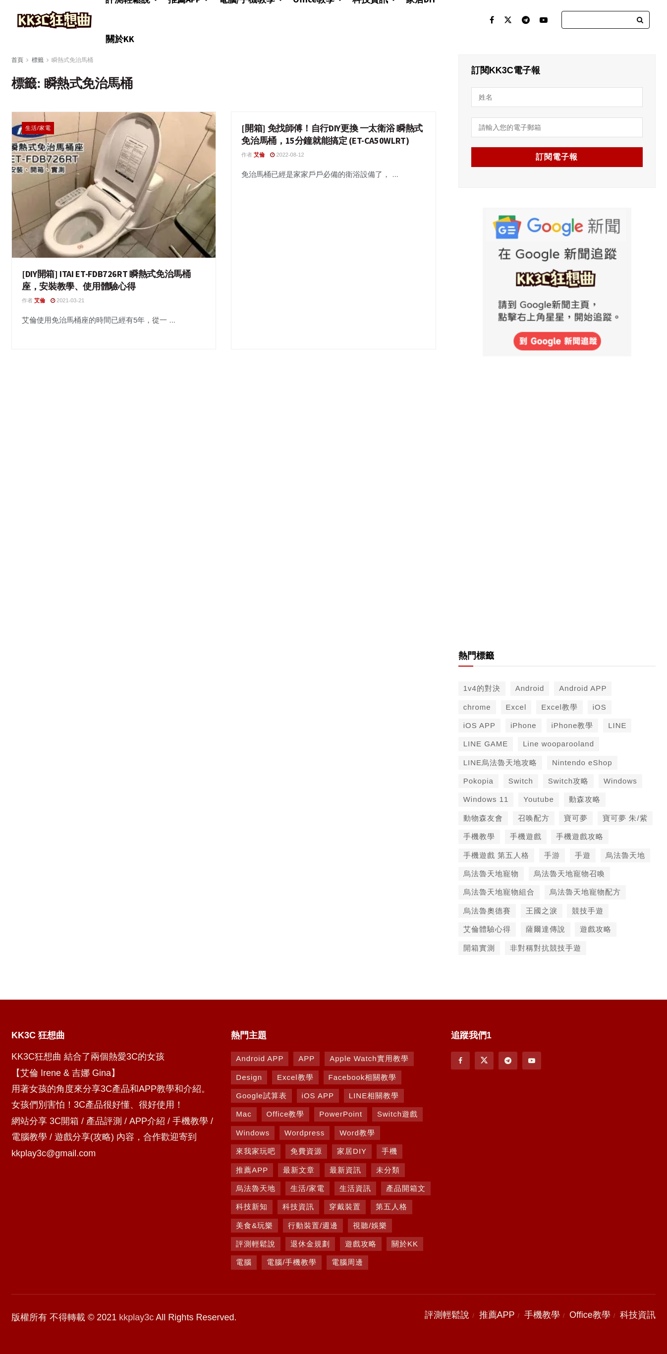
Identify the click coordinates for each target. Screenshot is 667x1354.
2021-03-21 (67, 300)
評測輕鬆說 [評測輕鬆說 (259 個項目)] (256, 1243)
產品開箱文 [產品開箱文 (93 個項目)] (406, 1187)
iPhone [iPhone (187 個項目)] (523, 724)
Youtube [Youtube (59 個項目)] (538, 798)
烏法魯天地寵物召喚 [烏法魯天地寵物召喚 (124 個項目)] (569, 872)
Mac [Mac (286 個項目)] (243, 1113)
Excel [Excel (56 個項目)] (516, 706)
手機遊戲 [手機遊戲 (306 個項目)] (526, 835)
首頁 (17, 59)
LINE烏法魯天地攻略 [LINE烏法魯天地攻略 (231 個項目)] (500, 761)
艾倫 (39, 300)
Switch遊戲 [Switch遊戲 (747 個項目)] (397, 1113)
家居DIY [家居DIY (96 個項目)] (352, 1150)
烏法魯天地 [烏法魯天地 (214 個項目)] (625, 854)
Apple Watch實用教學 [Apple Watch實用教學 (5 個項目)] (369, 1057)
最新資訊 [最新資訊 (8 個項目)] (345, 1169)
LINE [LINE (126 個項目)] (617, 724)
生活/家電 (38, 128)
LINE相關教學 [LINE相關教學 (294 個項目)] (374, 1094)
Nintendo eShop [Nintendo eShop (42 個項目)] (582, 761)
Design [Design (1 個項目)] (249, 1076)
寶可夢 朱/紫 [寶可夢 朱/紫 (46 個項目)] (625, 817)
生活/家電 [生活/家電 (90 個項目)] (307, 1187)
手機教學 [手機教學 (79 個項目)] (479, 835)
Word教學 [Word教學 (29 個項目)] (357, 1132)
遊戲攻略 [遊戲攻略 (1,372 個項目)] (361, 1243)
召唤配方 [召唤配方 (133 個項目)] (534, 817)
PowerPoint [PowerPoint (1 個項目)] (340, 1113)
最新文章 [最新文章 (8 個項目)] (299, 1169)
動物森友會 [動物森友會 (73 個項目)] (483, 817)
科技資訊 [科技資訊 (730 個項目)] (298, 1205)
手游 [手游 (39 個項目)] (552, 854)
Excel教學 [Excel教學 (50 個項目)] (559, 706)
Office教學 (590, 1314)
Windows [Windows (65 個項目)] (620, 780)
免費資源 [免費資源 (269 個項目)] (306, 1150)
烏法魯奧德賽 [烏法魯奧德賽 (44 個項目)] (487, 909)
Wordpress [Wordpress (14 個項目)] (304, 1132)
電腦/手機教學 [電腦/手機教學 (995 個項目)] (292, 1261)
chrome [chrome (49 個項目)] (477, 706)
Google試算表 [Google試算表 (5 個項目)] (261, 1094)
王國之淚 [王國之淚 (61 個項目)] (541, 909)
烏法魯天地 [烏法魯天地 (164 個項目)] (256, 1187)
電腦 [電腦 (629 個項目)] (244, 1261)
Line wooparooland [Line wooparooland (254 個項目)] (558, 742)
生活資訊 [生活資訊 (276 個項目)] (355, 1187)
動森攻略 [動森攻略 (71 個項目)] (585, 798)
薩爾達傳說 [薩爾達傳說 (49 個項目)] (545, 928)
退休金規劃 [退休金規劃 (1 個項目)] (310, 1243)
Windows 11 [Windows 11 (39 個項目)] (486, 798)
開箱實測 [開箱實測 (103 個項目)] (479, 947)
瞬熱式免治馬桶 (72, 59)
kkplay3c (136, 1316)
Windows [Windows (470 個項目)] (253, 1132)
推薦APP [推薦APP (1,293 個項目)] (252, 1169)
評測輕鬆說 (447, 1314)
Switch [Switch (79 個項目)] (520, 780)
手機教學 (542, 1314)
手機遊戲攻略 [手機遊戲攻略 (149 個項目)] (580, 835)
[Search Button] (641, 20)
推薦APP (497, 1314)
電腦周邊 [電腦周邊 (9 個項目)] (347, 1261)
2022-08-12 (287, 155)
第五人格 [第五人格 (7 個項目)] (391, 1205)
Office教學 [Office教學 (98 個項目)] (286, 1113)
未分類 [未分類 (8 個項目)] (388, 1169)
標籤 (38, 59)
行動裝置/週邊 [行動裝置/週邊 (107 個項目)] (313, 1224)
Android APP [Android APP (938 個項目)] (259, 1057)
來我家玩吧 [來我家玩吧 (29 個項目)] (256, 1150)
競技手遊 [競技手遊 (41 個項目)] (588, 909)
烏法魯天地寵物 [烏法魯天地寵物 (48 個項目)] (491, 872)
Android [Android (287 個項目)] (530, 687)
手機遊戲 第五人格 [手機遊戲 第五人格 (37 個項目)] (496, 854)
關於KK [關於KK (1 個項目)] (404, 1243)
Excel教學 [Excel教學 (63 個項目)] (295, 1076)
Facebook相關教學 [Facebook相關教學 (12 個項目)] (363, 1076)
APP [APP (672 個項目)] (306, 1057)
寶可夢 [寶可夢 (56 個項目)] (576, 817)
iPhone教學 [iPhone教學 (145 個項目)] (573, 724)
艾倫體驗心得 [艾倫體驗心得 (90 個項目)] (487, 928)
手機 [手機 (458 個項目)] (389, 1150)
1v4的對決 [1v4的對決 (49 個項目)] (481, 687)
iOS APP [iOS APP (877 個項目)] (318, 1094)
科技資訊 (638, 1314)
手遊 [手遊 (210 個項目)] (583, 854)
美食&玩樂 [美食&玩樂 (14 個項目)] (254, 1224)
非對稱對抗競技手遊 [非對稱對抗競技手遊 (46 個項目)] (545, 947)
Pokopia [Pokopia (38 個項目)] (478, 780)
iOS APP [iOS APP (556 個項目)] (479, 724)
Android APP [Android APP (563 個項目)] (583, 687)
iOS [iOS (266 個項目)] (600, 706)
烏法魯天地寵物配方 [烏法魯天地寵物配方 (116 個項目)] (585, 891)
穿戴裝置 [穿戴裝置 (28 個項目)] (345, 1205)
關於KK (120, 39)
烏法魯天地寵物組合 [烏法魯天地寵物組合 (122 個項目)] (499, 891)
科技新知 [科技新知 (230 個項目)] (252, 1205)
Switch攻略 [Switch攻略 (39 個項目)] (568, 780)
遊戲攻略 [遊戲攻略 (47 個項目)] (595, 928)
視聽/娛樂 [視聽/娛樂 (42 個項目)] (370, 1224)
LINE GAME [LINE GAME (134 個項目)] (485, 742)
